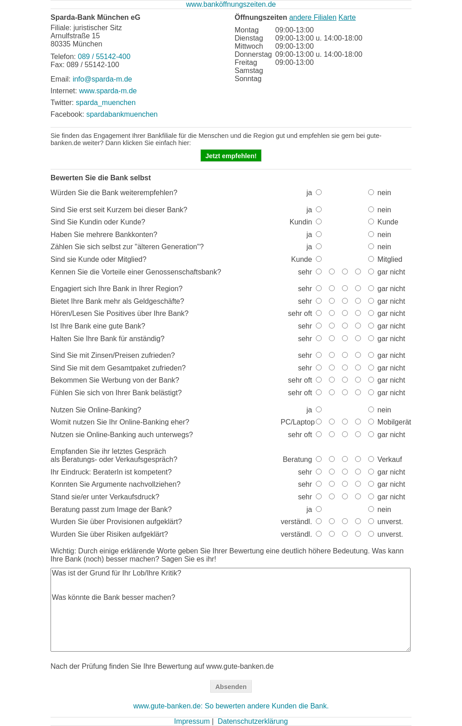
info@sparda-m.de (102, 79)
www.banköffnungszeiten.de (231, 4)
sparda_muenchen (106, 102)
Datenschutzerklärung (252, 721)
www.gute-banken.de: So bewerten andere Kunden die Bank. (230, 706)
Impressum (192, 721)
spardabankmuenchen (121, 114)
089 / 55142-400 (104, 56)
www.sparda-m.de (108, 91)
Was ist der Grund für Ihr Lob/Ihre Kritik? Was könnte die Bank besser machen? (231, 610)
